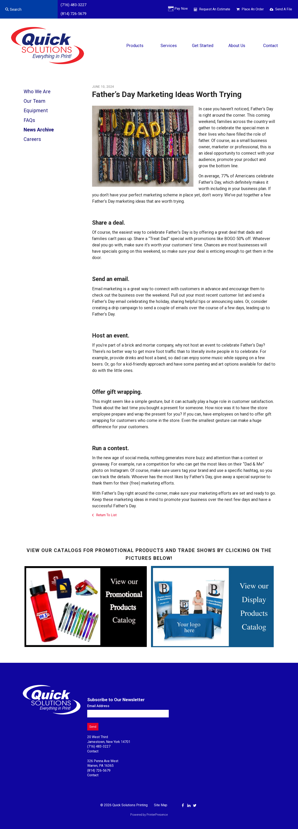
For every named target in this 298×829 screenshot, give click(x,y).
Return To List (106, 515)
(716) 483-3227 (73, 5)
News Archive (39, 130)
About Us (236, 45)
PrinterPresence (157, 814)
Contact (270, 45)
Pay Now (181, 9)
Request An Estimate (214, 9)
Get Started (202, 45)
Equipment (36, 110)
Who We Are (37, 92)
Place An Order (253, 9)
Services (169, 45)
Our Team (34, 101)
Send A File (283, 9)
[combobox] (29, 9)
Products (134, 45)
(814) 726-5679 (73, 13)
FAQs (29, 120)
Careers (32, 139)
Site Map (160, 805)
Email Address (98, 706)
